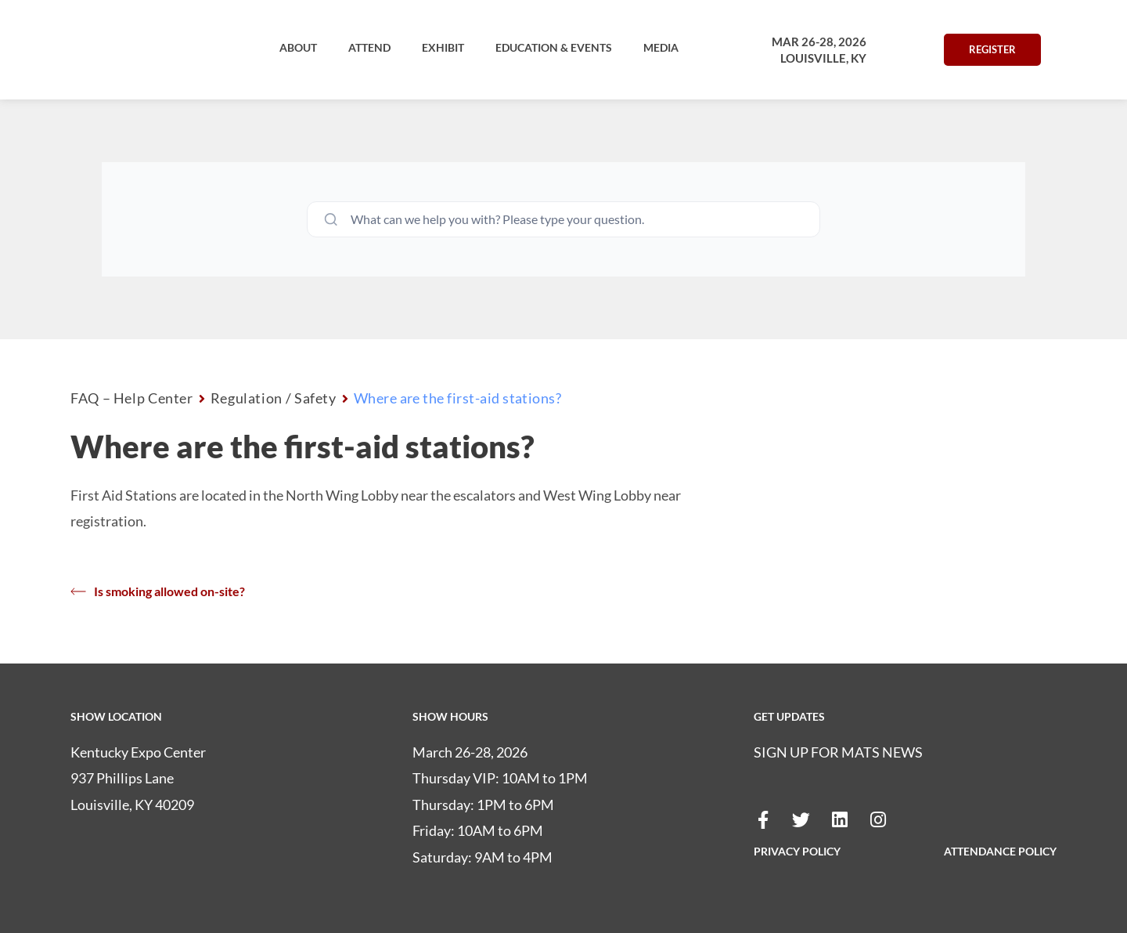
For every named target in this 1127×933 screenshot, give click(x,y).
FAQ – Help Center (131, 398)
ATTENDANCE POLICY (1000, 851)
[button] (298, 48)
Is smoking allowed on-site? (157, 591)
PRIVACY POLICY (797, 851)
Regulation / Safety (274, 398)
